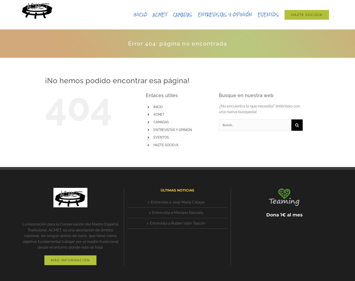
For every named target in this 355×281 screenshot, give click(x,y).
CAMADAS (161, 122)
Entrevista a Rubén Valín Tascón (177, 223)
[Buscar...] (255, 125)
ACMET (159, 114)
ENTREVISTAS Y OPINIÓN (173, 130)
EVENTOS (161, 137)
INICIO (158, 107)
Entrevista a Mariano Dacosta (177, 212)
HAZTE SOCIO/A (166, 145)
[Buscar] (297, 125)
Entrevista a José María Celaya (177, 202)
